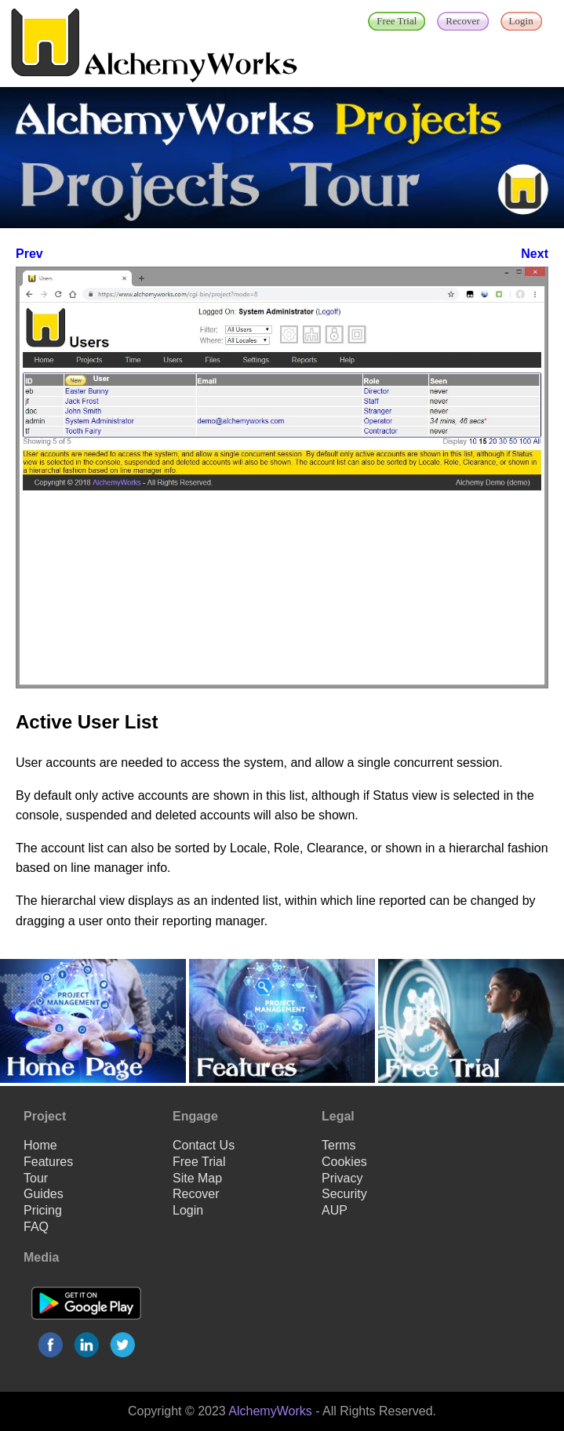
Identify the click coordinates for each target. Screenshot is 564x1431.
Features (48, 1161)
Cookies (344, 1161)
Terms (339, 1145)
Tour (36, 1178)
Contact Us (204, 1145)
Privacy (342, 1178)
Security (344, 1193)
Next (534, 253)
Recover (196, 1193)
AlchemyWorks (269, 1411)
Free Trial (199, 1161)
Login (188, 1210)
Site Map (197, 1178)
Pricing (43, 1210)
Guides (44, 1193)
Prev (29, 253)
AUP (334, 1210)
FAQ (36, 1226)
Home (40, 1145)
